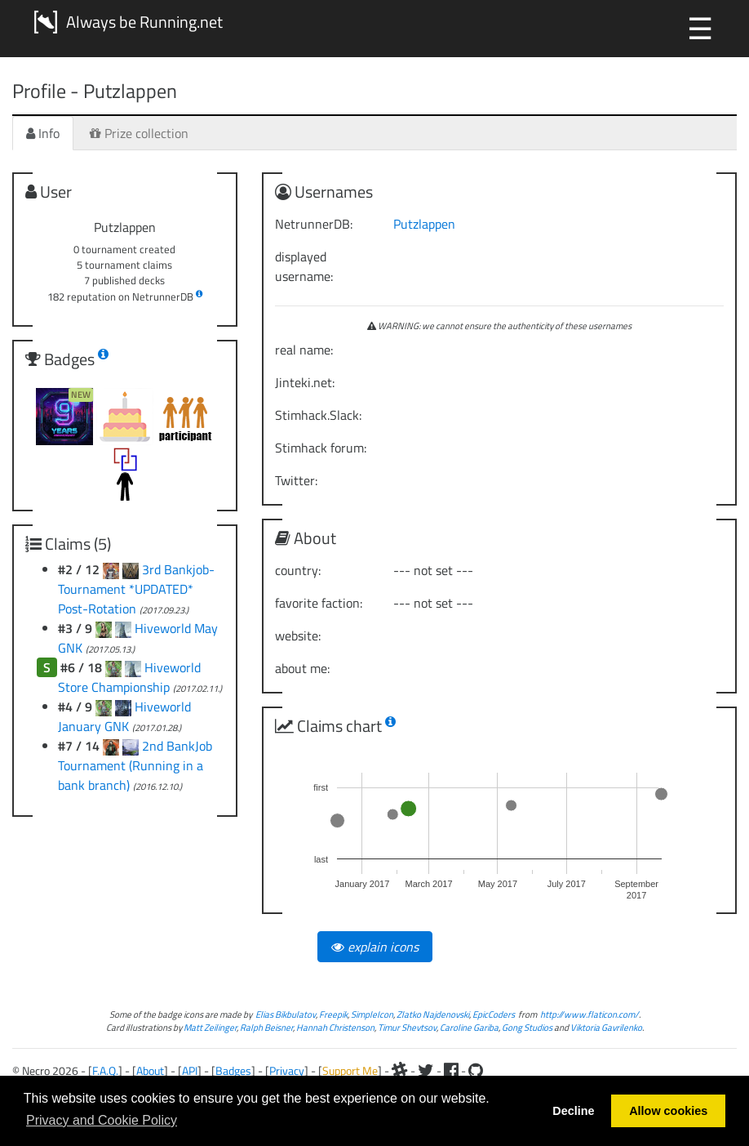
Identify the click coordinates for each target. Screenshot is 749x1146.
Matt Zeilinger (210, 1027)
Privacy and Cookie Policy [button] (101, 1120)
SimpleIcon (372, 1014)
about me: (302, 668)
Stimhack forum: (320, 447)
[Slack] (400, 1070)
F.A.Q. (105, 1070)
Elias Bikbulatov (285, 1014)
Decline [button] (573, 1110)
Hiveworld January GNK (124, 716)
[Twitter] (426, 1070)
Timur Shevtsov (407, 1027)
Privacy (286, 1070)
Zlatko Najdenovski (433, 1014)
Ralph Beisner (266, 1027)
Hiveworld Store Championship (129, 677)
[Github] (475, 1070)
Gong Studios (527, 1027)
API (189, 1070)
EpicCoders (493, 1014)
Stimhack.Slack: (318, 415)
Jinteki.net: (305, 382)
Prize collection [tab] (139, 133)
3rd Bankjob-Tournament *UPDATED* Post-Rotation (136, 589)
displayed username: (304, 266)
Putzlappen (424, 224)
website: (298, 635)
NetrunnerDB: (313, 224)
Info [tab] (43, 133)
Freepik (333, 1014)
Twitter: (296, 480)
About (150, 1070)
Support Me (350, 1070)
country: (298, 570)
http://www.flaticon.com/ (589, 1014)
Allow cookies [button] (668, 1110)
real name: (304, 349)
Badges (233, 1070)
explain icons (375, 946)
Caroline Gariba (469, 1027)
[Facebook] (451, 1070)
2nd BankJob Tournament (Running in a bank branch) (135, 765)
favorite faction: (318, 603)
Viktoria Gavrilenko (606, 1027)
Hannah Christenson (335, 1027)
